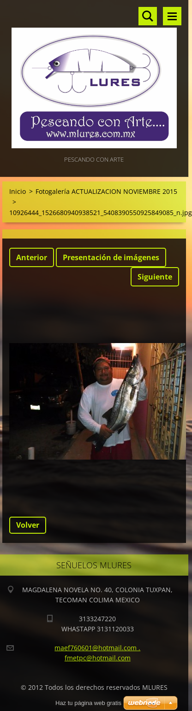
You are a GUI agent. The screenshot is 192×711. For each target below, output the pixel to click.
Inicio (17, 191)
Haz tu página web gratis (88, 702)
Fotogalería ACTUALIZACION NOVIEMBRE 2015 (106, 191)
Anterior (31, 257)
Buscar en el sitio (147, 16)
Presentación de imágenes (111, 257)
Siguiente (155, 277)
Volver (27, 525)
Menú (172, 16)
